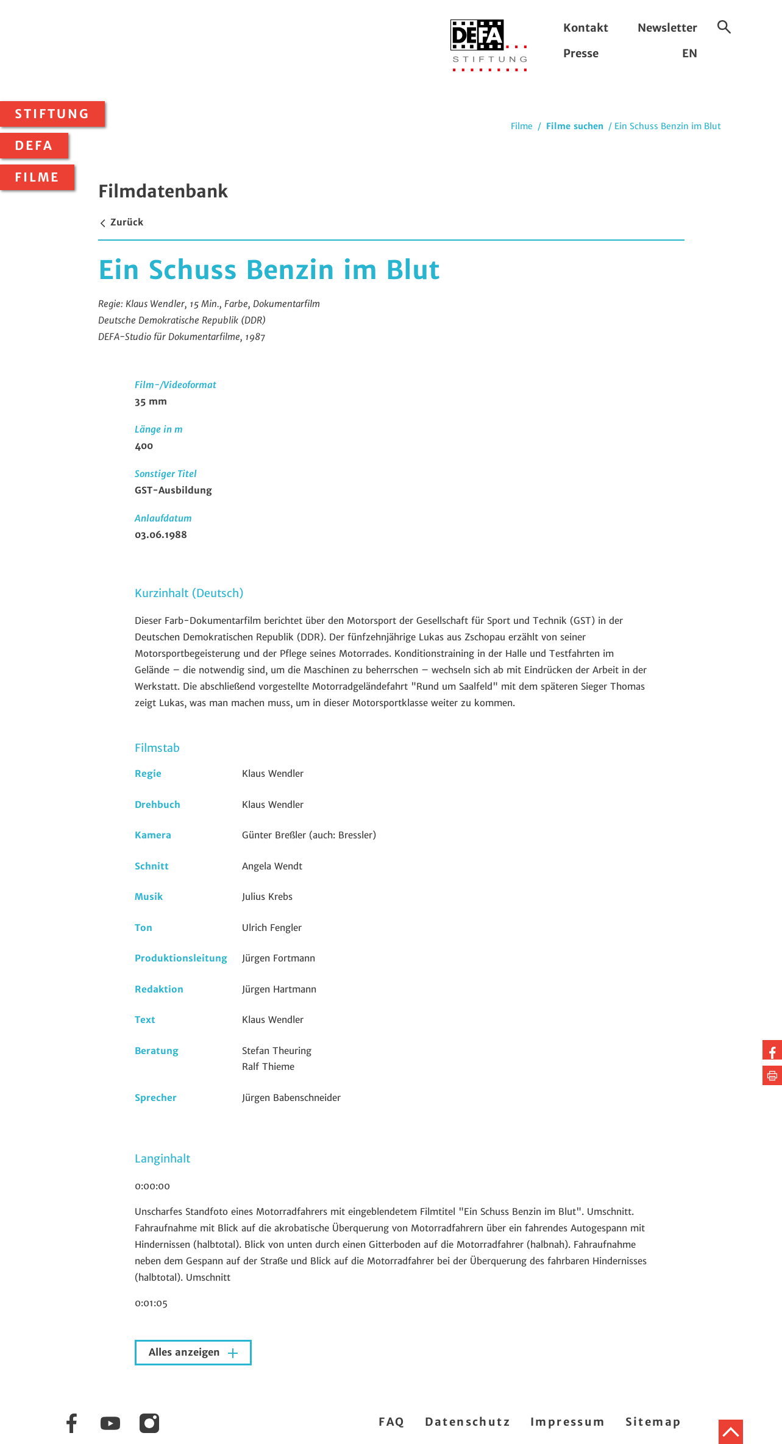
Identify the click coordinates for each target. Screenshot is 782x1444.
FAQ (392, 1422)
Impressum (568, 1422)
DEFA (34, 146)
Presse (581, 53)
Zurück (120, 222)
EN (689, 53)
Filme (37, 177)
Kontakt (585, 28)
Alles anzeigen (186, 1352)
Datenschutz (468, 1422)
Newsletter (667, 28)
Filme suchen (574, 126)
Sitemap (653, 1422)
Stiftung (52, 114)
